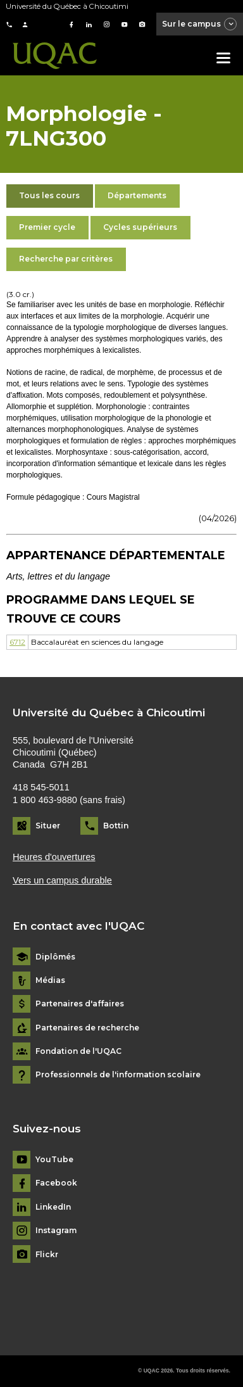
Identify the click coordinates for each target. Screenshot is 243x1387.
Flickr (46, 1254)
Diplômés (55, 957)
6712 (17, 642)
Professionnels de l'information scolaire (118, 1074)
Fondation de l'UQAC (78, 1051)
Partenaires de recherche (87, 1027)
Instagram (56, 1230)
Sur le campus (200, 25)
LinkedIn (53, 1207)
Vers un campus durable (62, 880)
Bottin (115, 825)
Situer (47, 825)
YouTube (54, 1159)
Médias (50, 980)
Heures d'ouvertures (54, 857)
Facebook (56, 1183)
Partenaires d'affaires (79, 1003)
